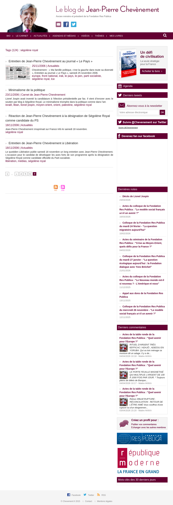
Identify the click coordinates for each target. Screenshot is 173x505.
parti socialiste (92, 75)
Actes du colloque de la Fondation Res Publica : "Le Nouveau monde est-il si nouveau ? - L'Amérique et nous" (141, 280)
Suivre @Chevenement (128, 128)
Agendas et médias (63, 36)
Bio (8, 36)
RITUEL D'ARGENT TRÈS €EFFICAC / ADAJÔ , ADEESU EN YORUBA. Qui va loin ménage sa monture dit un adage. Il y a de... (141, 349)
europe (36, 75)
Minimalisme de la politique (27, 90)
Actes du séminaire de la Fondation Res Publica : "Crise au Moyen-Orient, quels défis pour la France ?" (140, 243)
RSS (104, 495)
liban (16, 104)
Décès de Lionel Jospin (135, 196)
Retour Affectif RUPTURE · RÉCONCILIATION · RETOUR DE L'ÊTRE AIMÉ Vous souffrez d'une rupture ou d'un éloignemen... (141, 403)
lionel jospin (28, 104)
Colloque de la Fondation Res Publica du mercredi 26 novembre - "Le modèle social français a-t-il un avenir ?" (142, 310)
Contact (88, 501)
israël (8, 104)
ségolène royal (41, 79)
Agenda (127, 86)
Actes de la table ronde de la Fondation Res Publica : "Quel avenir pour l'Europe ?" (140, 338)
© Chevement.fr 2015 (71, 501)
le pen (78, 75)
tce (53, 79)
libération (10, 161)
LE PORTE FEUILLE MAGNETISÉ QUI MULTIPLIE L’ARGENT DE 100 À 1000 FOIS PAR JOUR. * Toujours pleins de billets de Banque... (142, 376)
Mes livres (114, 36)
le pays (69, 75)
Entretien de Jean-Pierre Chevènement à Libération (43, 143)
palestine (67, 104)
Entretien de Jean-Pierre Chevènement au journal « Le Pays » (50, 61)
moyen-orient (44, 104)
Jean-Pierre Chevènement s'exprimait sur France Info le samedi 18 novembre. (46, 129)
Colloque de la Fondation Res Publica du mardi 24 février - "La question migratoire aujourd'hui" (142, 226)
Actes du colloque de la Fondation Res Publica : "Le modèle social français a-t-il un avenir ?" (142, 209)
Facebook (76, 495)
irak (61, 75)
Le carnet (20, 36)
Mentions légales (103, 501)
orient (57, 104)
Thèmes (98, 36)
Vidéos (84, 36)
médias (22, 161)
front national (50, 75)
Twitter (91, 495)
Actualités (39, 36)
